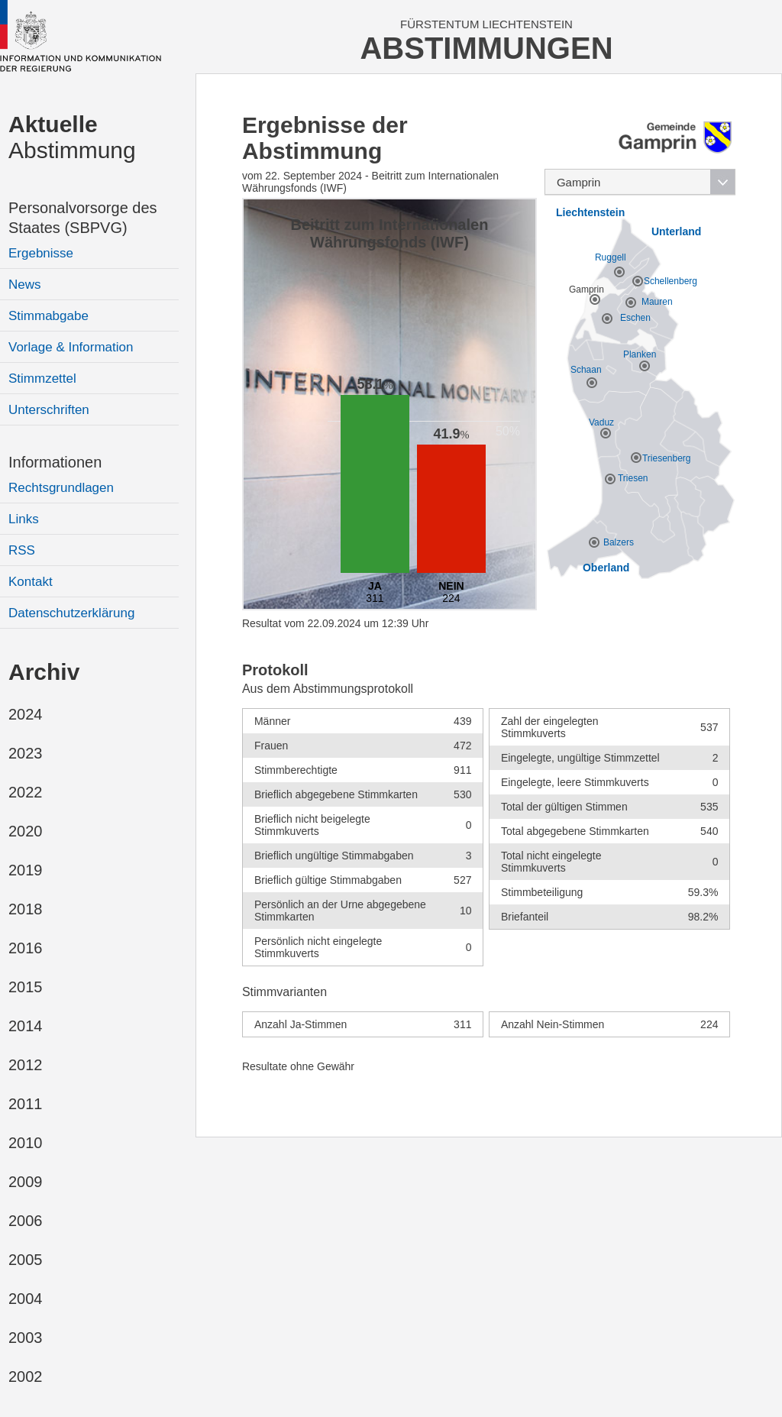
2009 (25, 1181)
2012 (25, 1064)
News (24, 284)
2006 (25, 1220)
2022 (25, 792)
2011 (25, 1103)
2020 (25, 831)
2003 (25, 1337)
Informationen (55, 462)
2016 (25, 948)
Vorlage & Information (70, 347)
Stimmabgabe (48, 316)
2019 (25, 870)
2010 (25, 1142)
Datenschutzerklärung (71, 613)
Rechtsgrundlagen (61, 487)
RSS (21, 550)
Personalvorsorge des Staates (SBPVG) (82, 217)
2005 (25, 1259)
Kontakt (30, 581)
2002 (25, 1376)
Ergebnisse (40, 253)
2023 (25, 753)
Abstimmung (72, 137)
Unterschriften (48, 410)
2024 (25, 714)
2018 (25, 909)
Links (23, 519)
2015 (25, 987)
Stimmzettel (42, 378)
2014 (25, 1025)
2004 (25, 1298)
